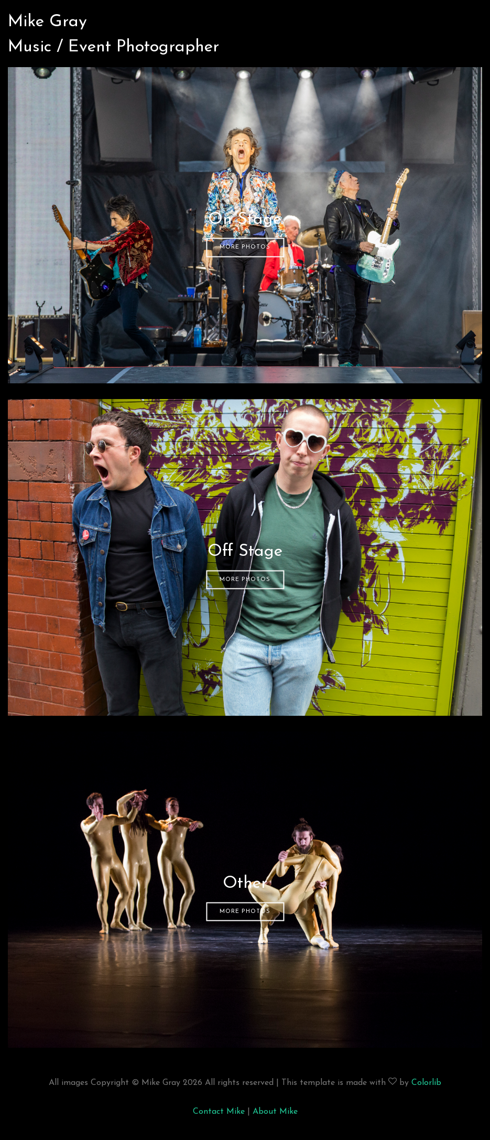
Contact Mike (219, 1111)
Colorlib (426, 1083)
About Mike (275, 1111)
